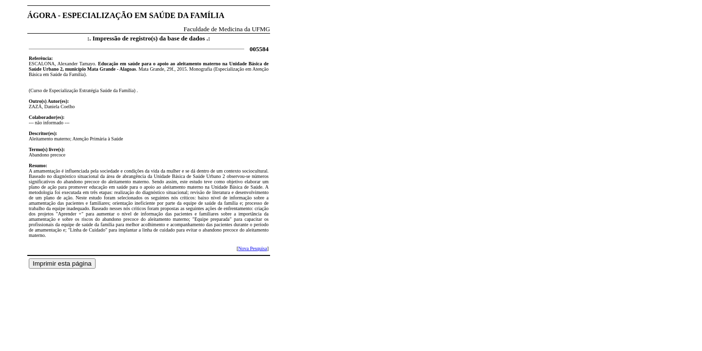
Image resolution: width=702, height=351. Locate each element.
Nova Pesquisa (252, 248)
